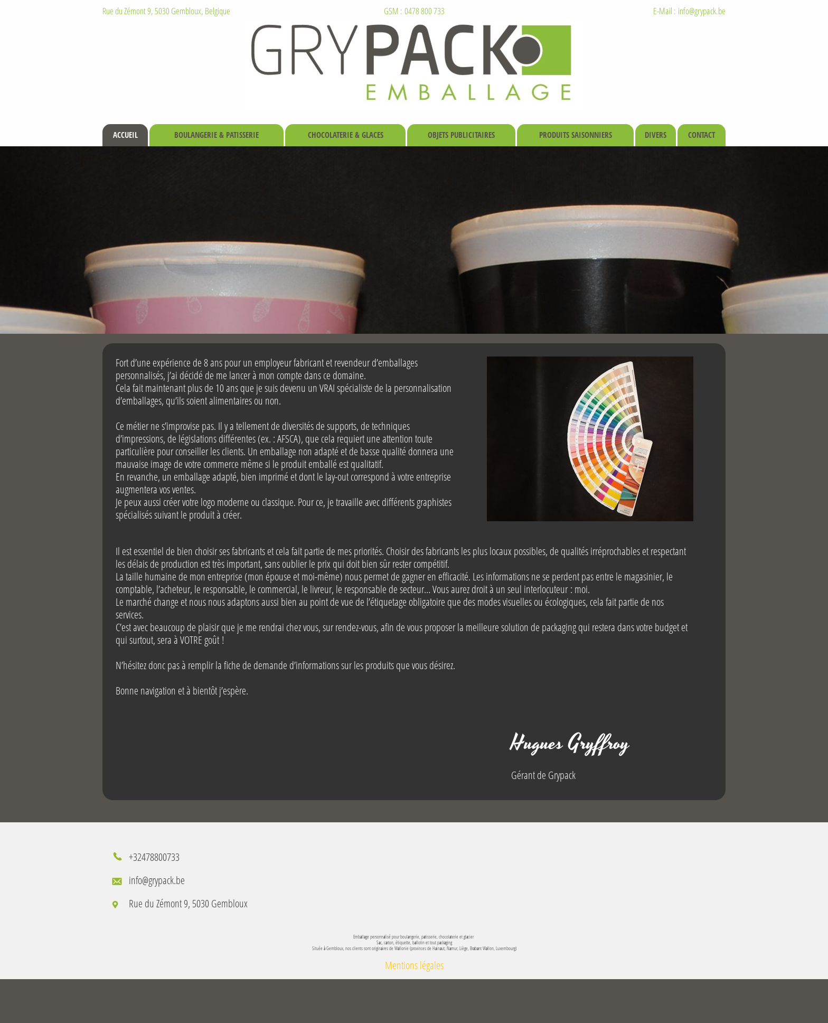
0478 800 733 (424, 11)
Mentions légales (414, 965)
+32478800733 (154, 857)
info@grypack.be (702, 11)
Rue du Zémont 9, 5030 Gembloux (188, 903)
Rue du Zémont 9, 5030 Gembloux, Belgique (166, 11)
